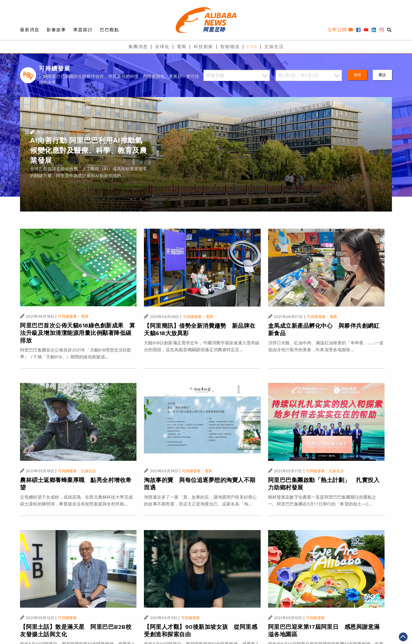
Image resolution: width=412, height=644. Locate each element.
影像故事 (56, 29)
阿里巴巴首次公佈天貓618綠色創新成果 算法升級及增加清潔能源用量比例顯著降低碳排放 (77, 333)
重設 (382, 75)
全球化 (162, 46)
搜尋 (357, 75)
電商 (182, 46)
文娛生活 (274, 46)
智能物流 (230, 46)
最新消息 (29, 29)
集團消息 (138, 46)
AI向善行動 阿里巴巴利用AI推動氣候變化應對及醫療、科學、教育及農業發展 (88, 150)
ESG (252, 46)
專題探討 (83, 29)
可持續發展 (77, 132)
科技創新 (203, 46)
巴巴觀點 (109, 29)
